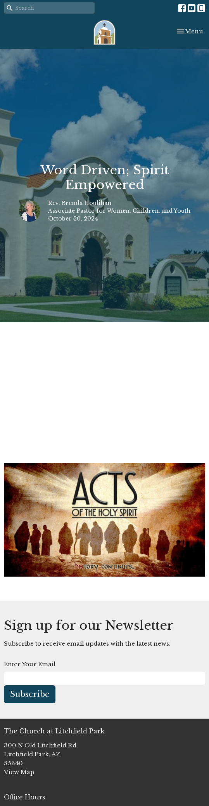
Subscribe (29, 694)
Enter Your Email (29, 664)
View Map (19, 772)
